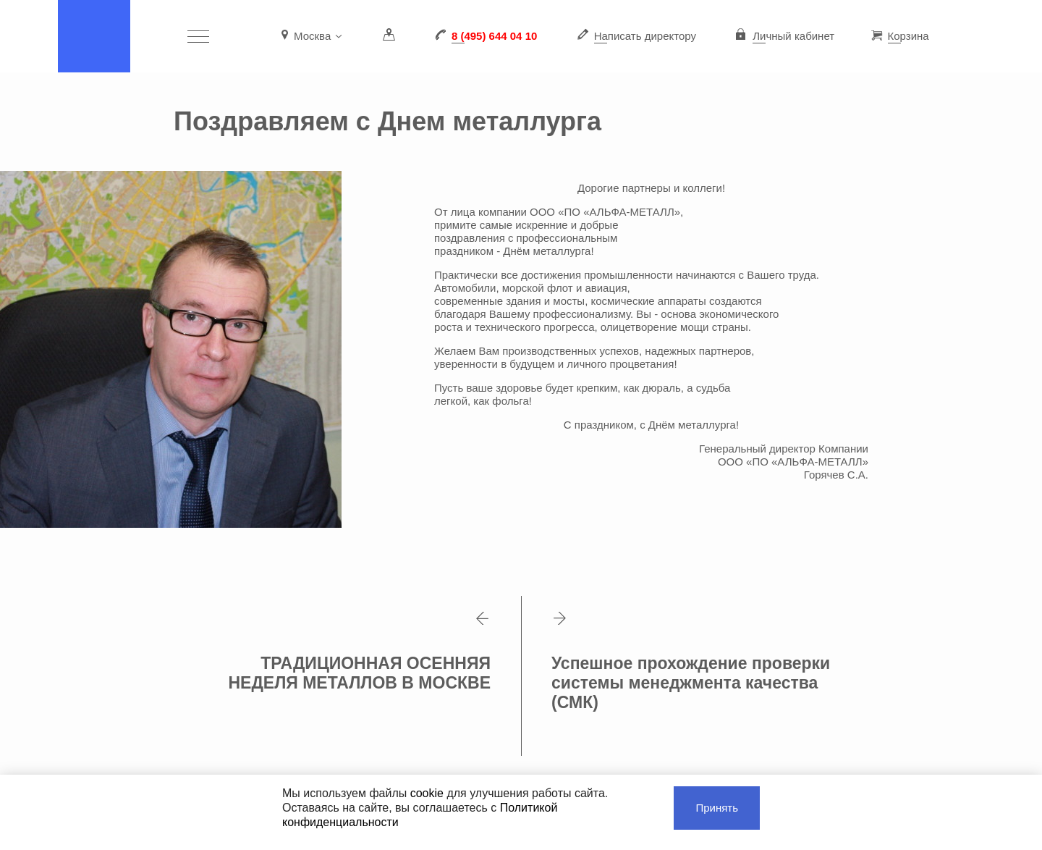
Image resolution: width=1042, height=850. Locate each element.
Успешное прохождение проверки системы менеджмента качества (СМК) (690, 662)
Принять (716, 807)
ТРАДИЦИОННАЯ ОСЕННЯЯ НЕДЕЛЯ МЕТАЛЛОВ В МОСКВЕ (359, 652)
